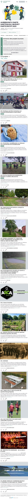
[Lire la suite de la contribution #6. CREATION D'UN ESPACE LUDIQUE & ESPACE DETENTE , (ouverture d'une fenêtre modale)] (6, 213)
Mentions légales (3, 495)
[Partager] (3, 90)
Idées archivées (12, 32)
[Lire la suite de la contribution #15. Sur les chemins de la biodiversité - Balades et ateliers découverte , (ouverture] (4, 183)
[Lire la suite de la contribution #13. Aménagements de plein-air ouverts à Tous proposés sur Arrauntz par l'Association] (8, 278)
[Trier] (2, 58)
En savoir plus (15, 52)
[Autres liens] (18, 32)
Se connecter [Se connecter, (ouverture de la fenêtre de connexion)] (21, 1)
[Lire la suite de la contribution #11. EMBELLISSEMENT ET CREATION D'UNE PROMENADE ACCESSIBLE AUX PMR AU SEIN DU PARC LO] (12, 246)
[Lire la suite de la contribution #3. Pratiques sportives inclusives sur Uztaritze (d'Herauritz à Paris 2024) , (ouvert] (3, 118)
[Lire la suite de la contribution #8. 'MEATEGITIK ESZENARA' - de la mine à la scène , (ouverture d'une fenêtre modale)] (11, 456)
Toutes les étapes (8, 54)
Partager (11, 29)
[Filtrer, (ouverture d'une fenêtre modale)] (5, 58)
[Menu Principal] (26, 1)
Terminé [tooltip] (2, 28)
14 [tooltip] (9, 56)
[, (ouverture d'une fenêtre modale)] (14, 69)
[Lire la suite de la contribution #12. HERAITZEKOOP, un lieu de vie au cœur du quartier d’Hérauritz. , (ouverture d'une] (4, 86)
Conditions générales (19, 495)
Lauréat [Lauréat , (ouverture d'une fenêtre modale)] (2, 178)
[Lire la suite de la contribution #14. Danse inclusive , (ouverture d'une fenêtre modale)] (17, 307)
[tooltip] (5, 90)
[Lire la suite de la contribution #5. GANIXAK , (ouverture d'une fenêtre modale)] (14, 366)
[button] (17, 2)
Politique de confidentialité (11, 495)
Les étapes (3, 32)
